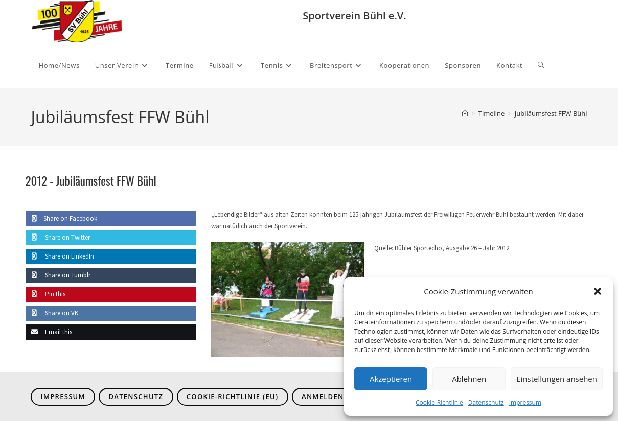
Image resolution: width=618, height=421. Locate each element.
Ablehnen (469, 378)
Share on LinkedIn (60, 256)
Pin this (45, 294)
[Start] (465, 113)
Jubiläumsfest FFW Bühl (551, 113)
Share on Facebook (61, 218)
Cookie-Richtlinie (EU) (233, 396)
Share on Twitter (58, 237)
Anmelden (323, 396)
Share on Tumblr (58, 275)
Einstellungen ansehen (556, 378)
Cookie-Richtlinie (439, 402)
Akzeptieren (391, 378)
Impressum (525, 402)
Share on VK (52, 313)
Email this (49, 332)
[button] (597, 291)
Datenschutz (486, 402)
